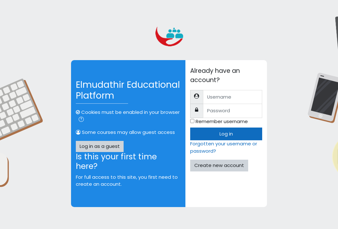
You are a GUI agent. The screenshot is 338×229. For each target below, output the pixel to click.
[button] (81, 120)
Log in (226, 133)
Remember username (222, 121)
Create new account (219, 165)
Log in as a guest (100, 146)
